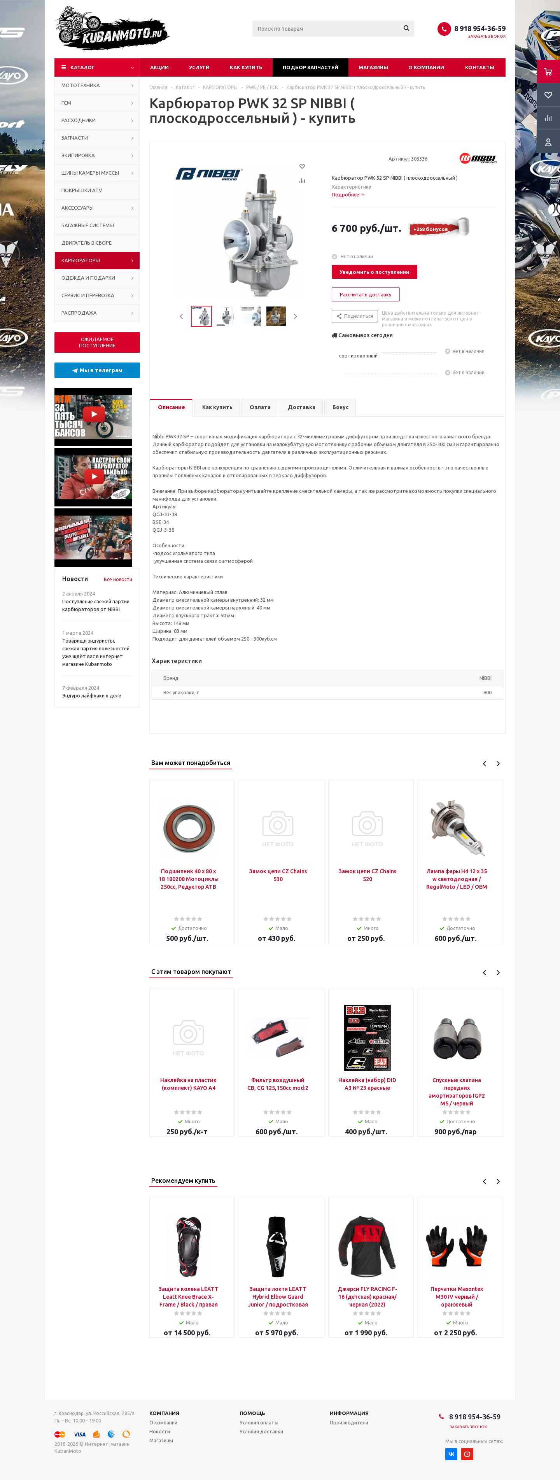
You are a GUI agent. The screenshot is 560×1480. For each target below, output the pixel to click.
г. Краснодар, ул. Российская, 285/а (94, 1413)
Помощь (252, 1413)
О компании (426, 67)
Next (295, 316)
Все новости (118, 579)
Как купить (246, 67)
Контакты (479, 67)
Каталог (82, 67)
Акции (159, 67)
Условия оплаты (259, 1422)
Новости (159, 1431)
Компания (164, 1413)
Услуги (199, 67)
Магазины (373, 67)
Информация (349, 1413)
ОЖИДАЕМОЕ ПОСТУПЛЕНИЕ (97, 342)
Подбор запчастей (310, 67)
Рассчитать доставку (365, 294)
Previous (181, 316)
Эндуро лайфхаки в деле (91, 695)
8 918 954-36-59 (480, 28)
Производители (349, 1422)
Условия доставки (261, 1431)
